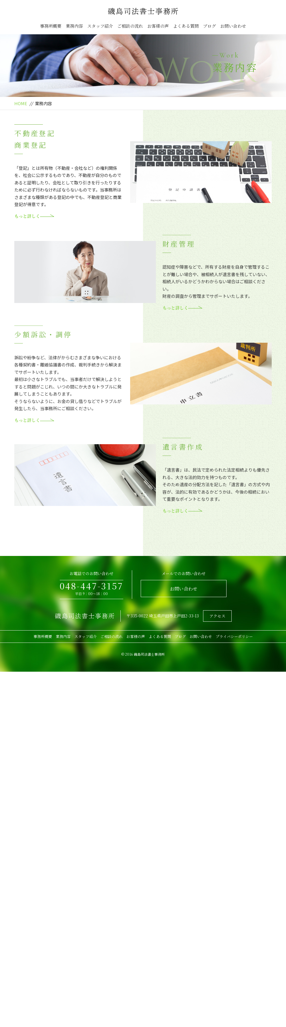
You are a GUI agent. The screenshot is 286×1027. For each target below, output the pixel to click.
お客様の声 (158, 26)
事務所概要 (50, 26)
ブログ (209, 26)
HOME (20, 103)
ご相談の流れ (130, 26)
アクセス (217, 616)
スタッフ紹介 (100, 26)
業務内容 (74, 26)
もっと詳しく (34, 216)
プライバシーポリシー (234, 636)
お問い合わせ (233, 26)
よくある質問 (186, 26)
